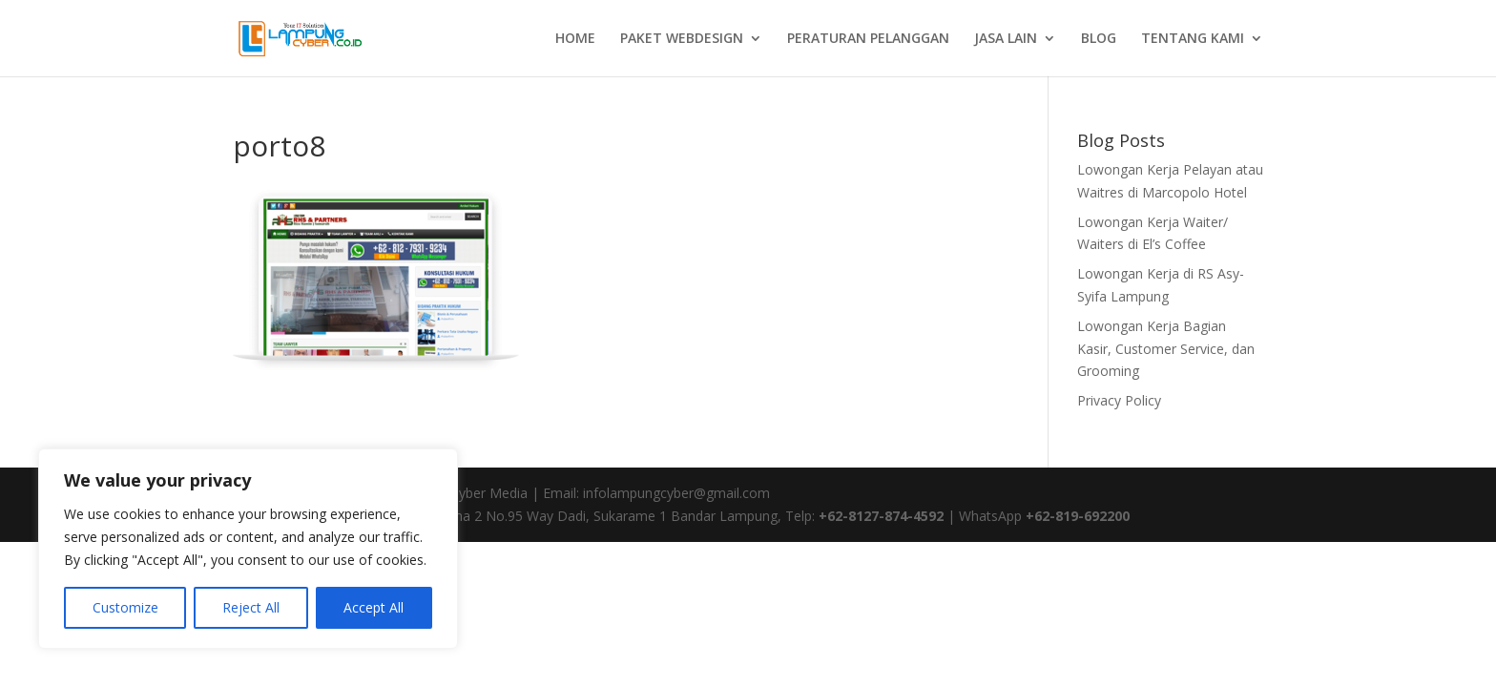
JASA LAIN (1005, 39)
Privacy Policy (1119, 400)
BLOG (1098, 39)
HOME (575, 39)
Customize (125, 607)
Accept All (373, 607)
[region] (248, 548)
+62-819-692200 (1078, 516)
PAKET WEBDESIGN (681, 39)
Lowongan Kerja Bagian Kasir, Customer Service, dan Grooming (1166, 349)
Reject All (251, 607)
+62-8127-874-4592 (881, 516)
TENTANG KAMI (1192, 39)
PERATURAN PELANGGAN (868, 39)
